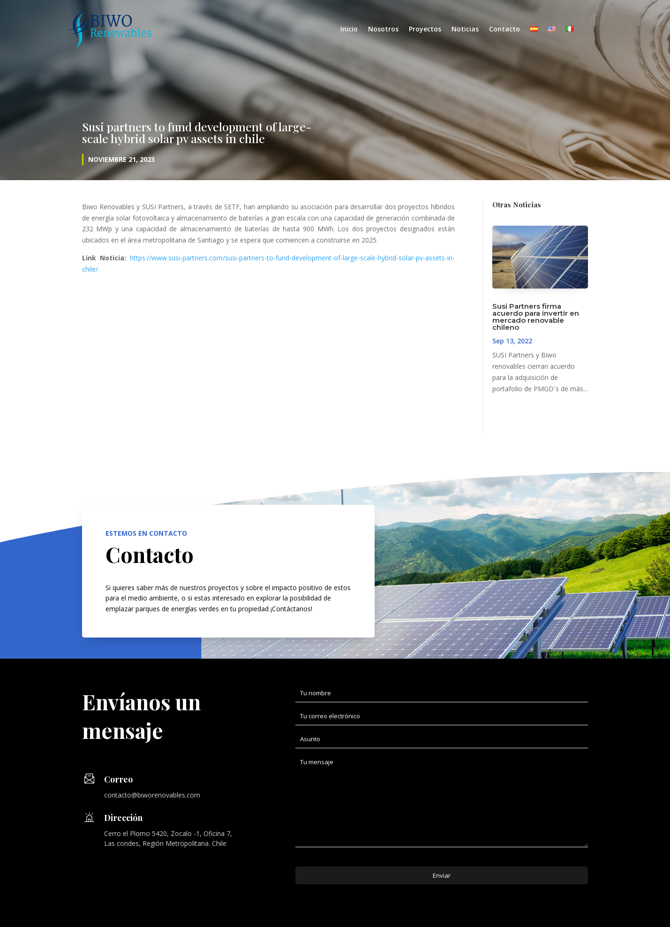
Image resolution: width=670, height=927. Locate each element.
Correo (118, 779)
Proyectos (425, 29)
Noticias (465, 29)
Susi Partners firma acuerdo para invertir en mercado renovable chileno (535, 317)
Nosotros (383, 29)
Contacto (504, 29)
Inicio (349, 29)
